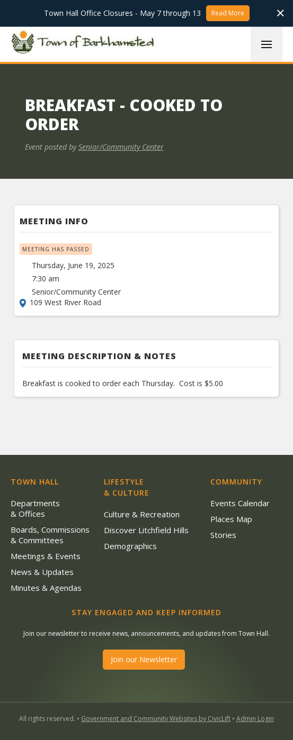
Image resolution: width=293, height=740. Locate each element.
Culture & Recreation (142, 514)
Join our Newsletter (144, 659)
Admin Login (255, 718)
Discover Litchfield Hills (146, 530)
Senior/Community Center (121, 147)
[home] (85, 44)
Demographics (130, 546)
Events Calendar (240, 503)
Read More (227, 12)
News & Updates (42, 572)
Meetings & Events (46, 556)
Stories (223, 534)
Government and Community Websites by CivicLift (155, 718)
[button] (266, 44)
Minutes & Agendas (46, 587)
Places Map (231, 519)
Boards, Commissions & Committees (50, 534)
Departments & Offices (35, 508)
